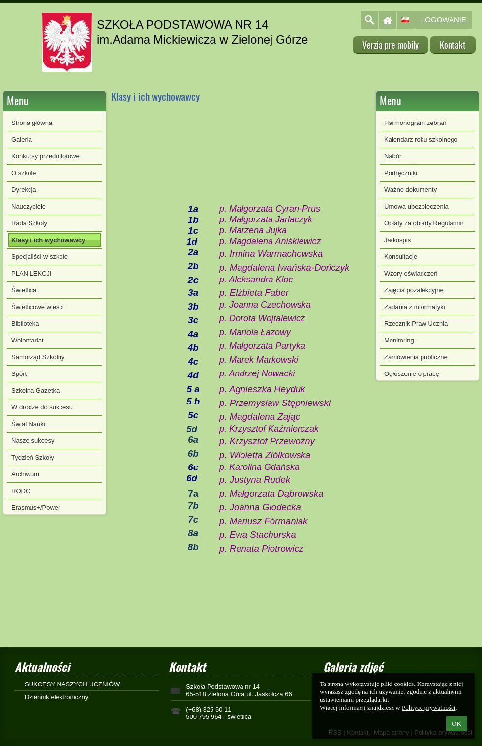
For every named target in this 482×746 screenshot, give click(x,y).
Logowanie (443, 19)
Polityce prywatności (428, 707)
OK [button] (456, 723)
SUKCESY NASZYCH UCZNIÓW (72, 684)
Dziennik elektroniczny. (57, 697)
